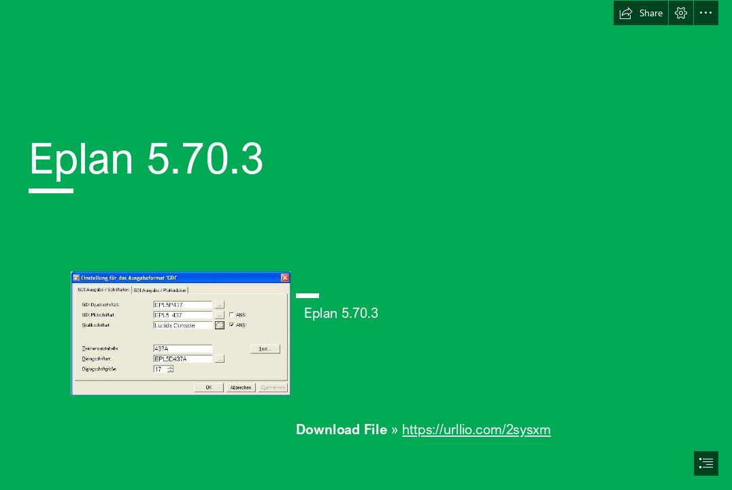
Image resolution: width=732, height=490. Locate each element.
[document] (366, 245)
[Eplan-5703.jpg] (180, 333)
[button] (641, 13)
